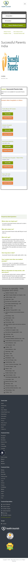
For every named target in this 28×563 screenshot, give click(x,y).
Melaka (2, 470)
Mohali (2, 489)
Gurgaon (3, 448)
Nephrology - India (8, 351)
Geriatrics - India (8, 308)
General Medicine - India (10, 343)
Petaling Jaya (4, 476)
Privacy (2, 420)
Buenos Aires (4, 442)
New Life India (6, 174)
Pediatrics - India (8, 356)
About (2, 427)
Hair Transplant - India (9, 345)
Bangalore (3, 435)
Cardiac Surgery (6, 506)
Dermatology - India (9, 336)
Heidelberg (3, 487)
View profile (8, 113)
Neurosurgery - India (9, 318)
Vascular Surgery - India (10, 328)
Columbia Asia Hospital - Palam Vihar (12, 158)
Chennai (3, 444)
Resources (3, 418)
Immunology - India (9, 379)
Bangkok (3, 437)
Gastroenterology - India (10, 306)
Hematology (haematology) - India (12, 377)
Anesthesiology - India (9, 362)
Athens (2, 491)
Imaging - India (8, 347)
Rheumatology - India (9, 390)
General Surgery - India (9, 375)
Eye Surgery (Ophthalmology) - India (12, 303)
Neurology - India (8, 383)
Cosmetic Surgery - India (10, 366)
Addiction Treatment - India (10, 293)
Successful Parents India (19, 33)
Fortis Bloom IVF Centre (9, 109)
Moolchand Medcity (7, 141)
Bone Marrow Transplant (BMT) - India (13, 332)
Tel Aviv (2, 482)
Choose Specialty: (6, 13)
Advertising (3, 405)
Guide (2, 407)
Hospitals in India (7, 33)
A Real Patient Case (5, 412)
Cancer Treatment (6, 504)
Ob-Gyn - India (8, 353)
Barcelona (3, 440)
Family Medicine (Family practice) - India (13, 341)
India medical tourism (18, 31)
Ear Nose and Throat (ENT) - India (12, 301)
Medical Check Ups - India (10, 381)
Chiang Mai (3, 446)
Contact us (3, 429)
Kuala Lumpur (4, 457)
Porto (2, 493)
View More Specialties (6, 517)
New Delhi (3, 474)
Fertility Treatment (6, 510)
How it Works (4, 409)
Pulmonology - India (9, 322)
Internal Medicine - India (10, 349)
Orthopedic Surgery (7, 515)
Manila (2, 461)
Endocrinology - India (9, 371)
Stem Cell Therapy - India (10, 360)
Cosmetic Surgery (6, 508)
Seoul (2, 480)
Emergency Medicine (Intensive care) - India (14, 338)
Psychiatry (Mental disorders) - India (12, 388)
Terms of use (4, 422)
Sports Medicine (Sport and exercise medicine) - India (15, 325)
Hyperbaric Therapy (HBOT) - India (12, 310)
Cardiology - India (8, 334)
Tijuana (2, 485)
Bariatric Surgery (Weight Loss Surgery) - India (14, 295)
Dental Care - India (9, 299)
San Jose (3, 478)
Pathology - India (8, 320)
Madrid (2, 459)
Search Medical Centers (16, 25)
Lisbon (2, 495)
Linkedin (3, 523)
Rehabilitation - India (9, 358)
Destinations (4, 414)
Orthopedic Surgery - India (10, 386)
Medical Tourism (7, 31)
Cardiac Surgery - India (9, 297)
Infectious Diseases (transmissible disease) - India (14, 313)
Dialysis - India (8, 368)
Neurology (5, 513)
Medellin (3, 463)
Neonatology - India (9, 315)
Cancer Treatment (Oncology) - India (12, 364)
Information (3, 416)
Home (2, 403)
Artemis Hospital (7, 125)
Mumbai (3, 472)
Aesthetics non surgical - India (11, 330)
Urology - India (8, 392)
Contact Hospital (8, 117)
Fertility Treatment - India (10, 373)
